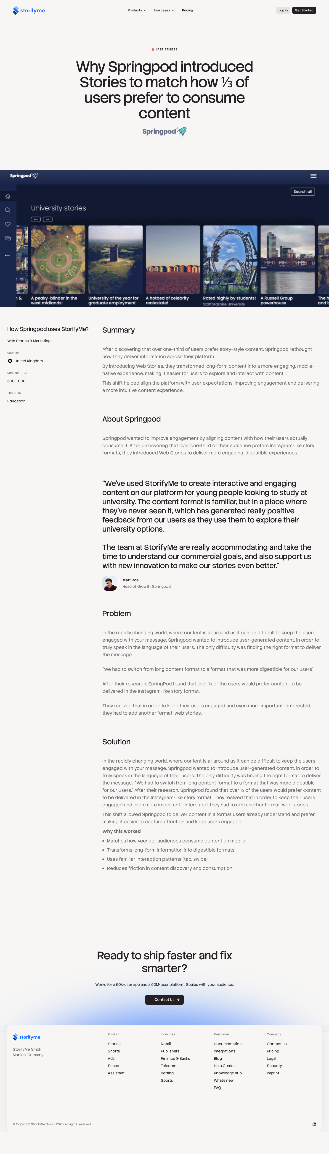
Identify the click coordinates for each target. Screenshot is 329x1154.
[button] (137, 10)
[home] (29, 10)
